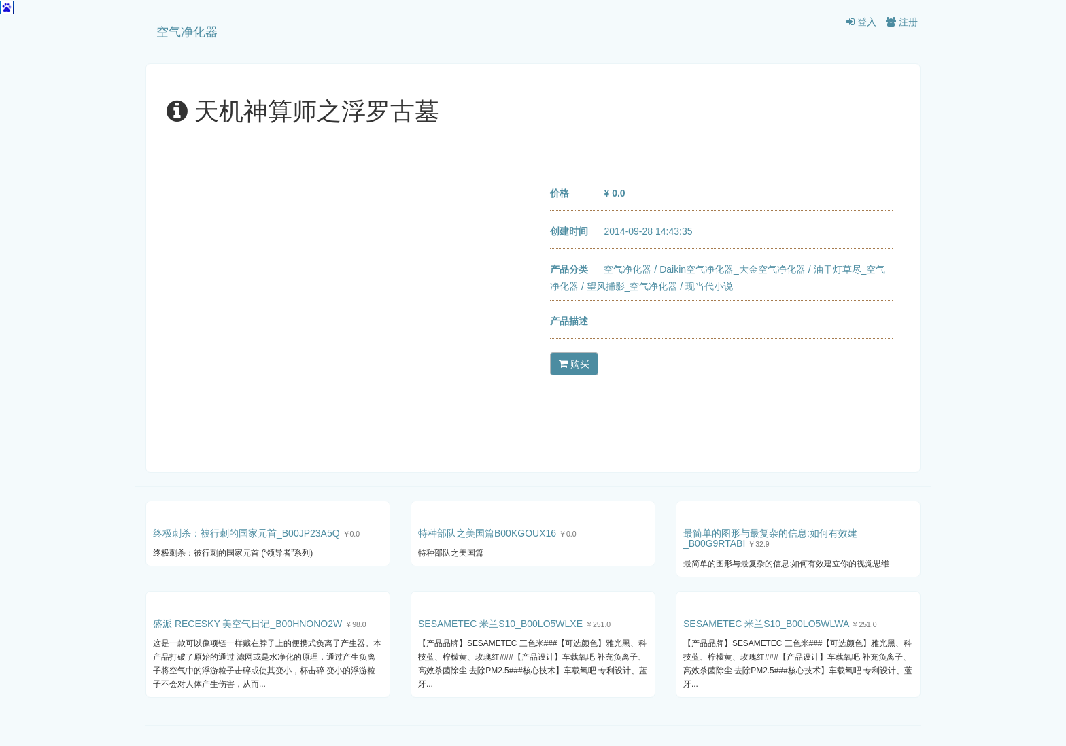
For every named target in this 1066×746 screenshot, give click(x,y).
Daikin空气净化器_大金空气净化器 (732, 269)
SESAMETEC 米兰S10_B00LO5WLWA (766, 623)
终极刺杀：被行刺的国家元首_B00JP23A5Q (246, 533)
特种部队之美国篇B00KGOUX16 (487, 533)
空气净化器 (187, 32)
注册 (902, 21)
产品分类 (569, 269)
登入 (861, 21)
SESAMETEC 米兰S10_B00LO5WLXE (500, 623)
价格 (559, 193)
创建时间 (569, 231)
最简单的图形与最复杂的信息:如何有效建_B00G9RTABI (770, 538)
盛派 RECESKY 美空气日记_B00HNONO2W (247, 623)
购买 (574, 363)
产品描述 (569, 321)
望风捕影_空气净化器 (632, 286)
